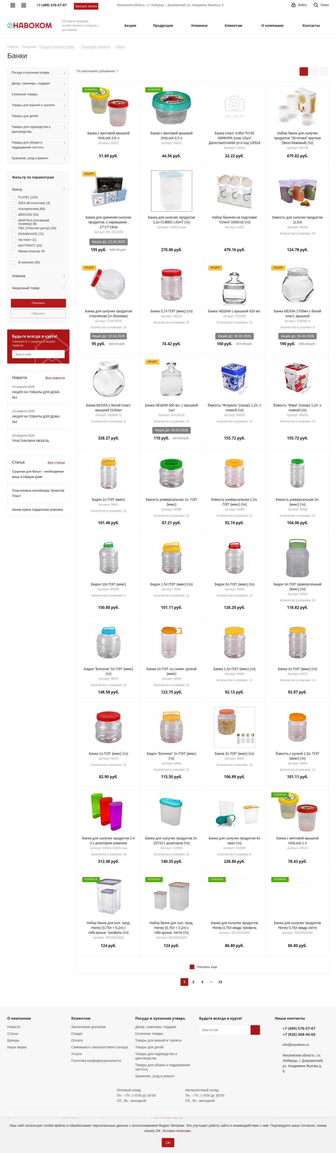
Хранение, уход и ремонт (155, 1076)
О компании (19, 1018)
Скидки (76, 1034)
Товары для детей (149, 1047)
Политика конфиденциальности (96, 1061)
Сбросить (38, 313)
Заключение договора (88, 1027)
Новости (13, 1027)
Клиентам (81, 1018)
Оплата (77, 1040)
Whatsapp (12, 5)
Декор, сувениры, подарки (155, 1027)
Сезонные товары (149, 1034)
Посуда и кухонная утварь (160, 1018)
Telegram (23, 5)
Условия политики (176, 1131)
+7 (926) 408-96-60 (299, 1034)
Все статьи (56, 463)
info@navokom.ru (296, 1045)
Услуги (76, 1054)
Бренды (13, 1040)
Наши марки (17, 1047)
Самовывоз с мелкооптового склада (99, 1047)
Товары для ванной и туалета (158, 1040)
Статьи (12, 1034)
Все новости (55, 378)
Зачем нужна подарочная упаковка (37, 509)
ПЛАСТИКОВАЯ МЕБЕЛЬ (30, 441)
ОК (168, 1143)
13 (220, 982)
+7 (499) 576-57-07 (299, 1028)
